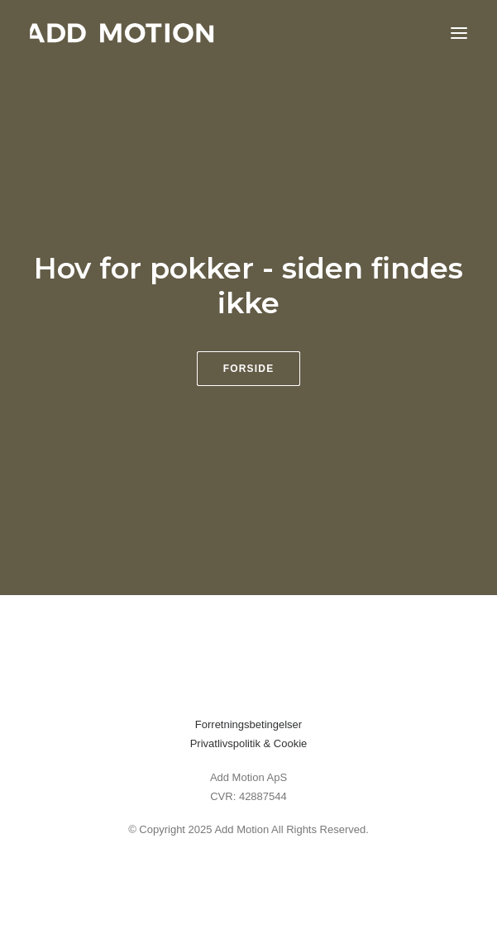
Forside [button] (249, 368)
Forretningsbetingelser (248, 724)
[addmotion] (122, 32)
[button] (459, 32)
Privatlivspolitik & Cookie (249, 743)
